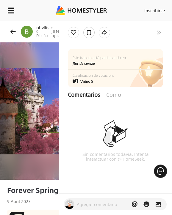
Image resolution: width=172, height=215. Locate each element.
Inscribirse (154, 10)
